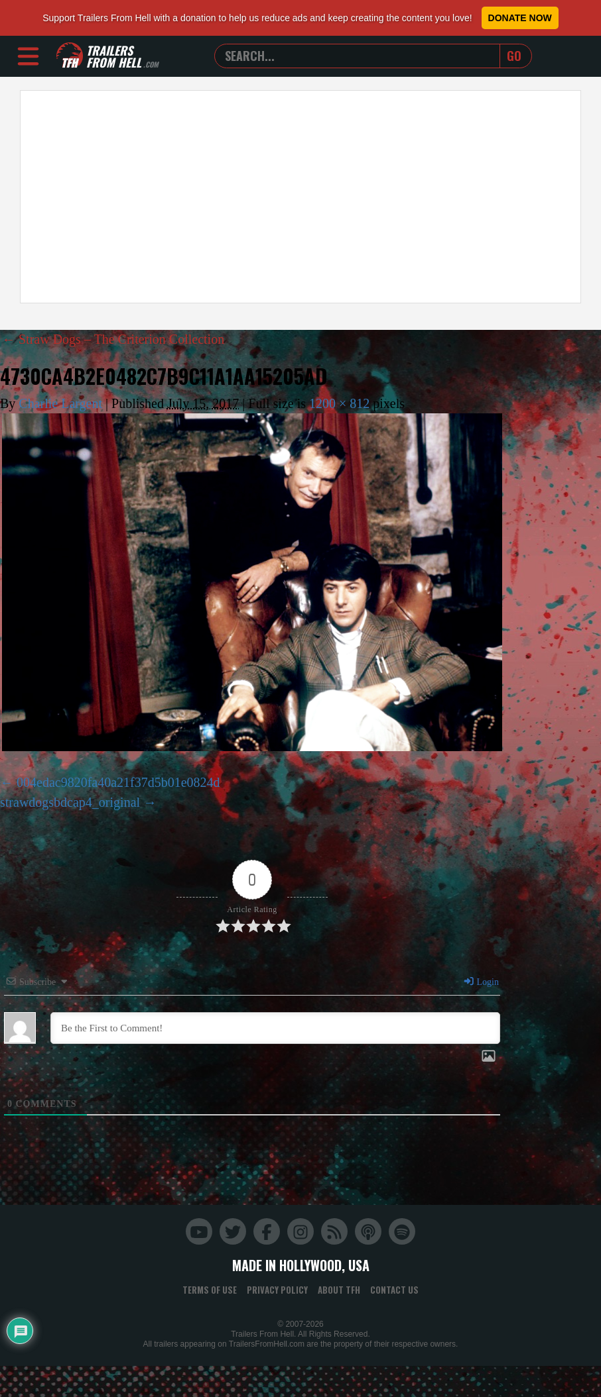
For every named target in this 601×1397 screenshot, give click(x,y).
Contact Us (394, 1289)
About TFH (339, 1289)
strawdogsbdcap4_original (70, 802)
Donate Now (520, 18)
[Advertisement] (236, 196)
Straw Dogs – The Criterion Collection (113, 339)
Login (481, 982)
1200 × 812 (339, 403)
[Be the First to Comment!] (275, 1028)
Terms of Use (209, 1289)
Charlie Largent (60, 403)
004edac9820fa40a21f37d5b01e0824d (118, 782)
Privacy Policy (277, 1289)
